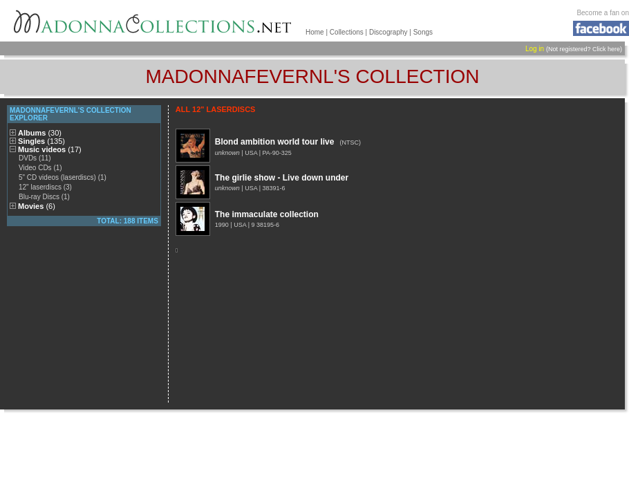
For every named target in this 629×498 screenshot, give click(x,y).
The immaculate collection (267, 214)
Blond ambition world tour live (275, 142)
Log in (534, 49)
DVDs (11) (35, 158)
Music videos (50, 149)
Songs (423, 32)
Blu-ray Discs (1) (44, 197)
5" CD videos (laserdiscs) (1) (62, 177)
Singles (41, 141)
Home (315, 32)
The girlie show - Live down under (281, 178)
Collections (347, 32)
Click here (606, 49)
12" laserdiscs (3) (45, 187)
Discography (388, 32)
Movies (36, 206)
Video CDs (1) (40, 168)
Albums (40, 133)
